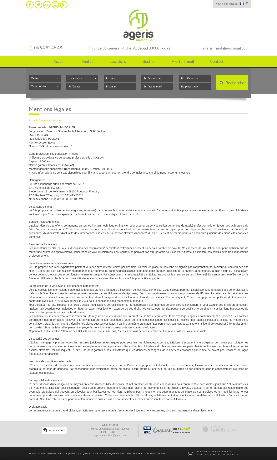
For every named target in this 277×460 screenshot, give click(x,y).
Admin (148, 453)
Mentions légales (108, 453)
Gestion (149, 61)
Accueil (59, 61)
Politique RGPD (159, 453)
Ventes (87, 61)
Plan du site (92, 453)
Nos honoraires (124, 453)
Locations (117, 61)
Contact (217, 61)
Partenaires (138, 453)
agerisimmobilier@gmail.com (225, 48)
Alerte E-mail (183, 61)
